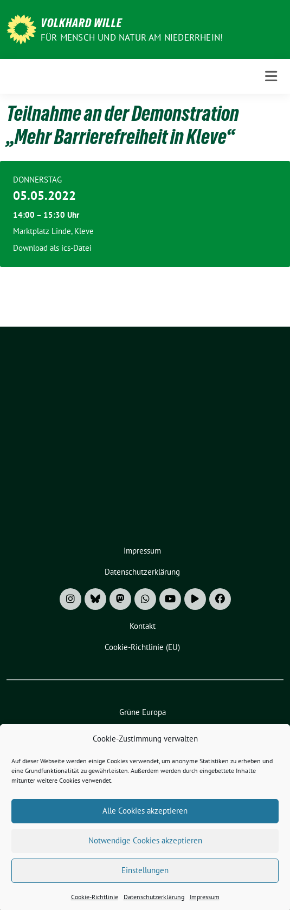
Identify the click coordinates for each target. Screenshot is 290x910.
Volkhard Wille (81, 23)
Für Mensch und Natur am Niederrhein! (132, 37)
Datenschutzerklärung (154, 904)
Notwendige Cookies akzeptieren (145, 848)
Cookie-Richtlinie (94, 904)
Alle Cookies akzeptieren (145, 818)
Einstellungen (145, 878)
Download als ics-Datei (52, 248)
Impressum (205, 904)
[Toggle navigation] (271, 76)
